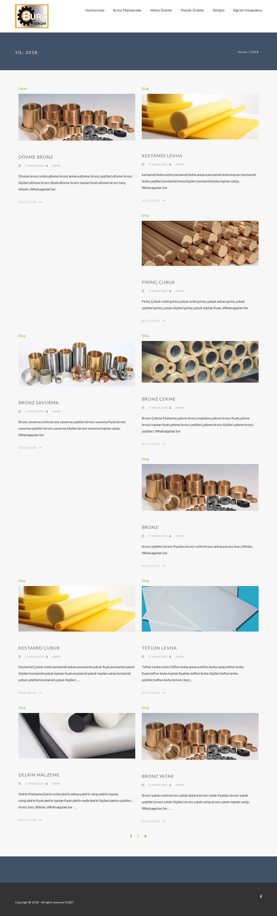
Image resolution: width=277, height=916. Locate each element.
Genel (22, 88)
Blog (145, 88)
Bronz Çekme (159, 398)
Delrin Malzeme (39, 774)
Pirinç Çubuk (158, 282)
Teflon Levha (159, 647)
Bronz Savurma (38, 402)
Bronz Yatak (158, 776)
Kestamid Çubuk (39, 647)
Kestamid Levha (162, 155)
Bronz (150, 527)
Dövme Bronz (35, 156)
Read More (27, 202)
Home (243, 52)
